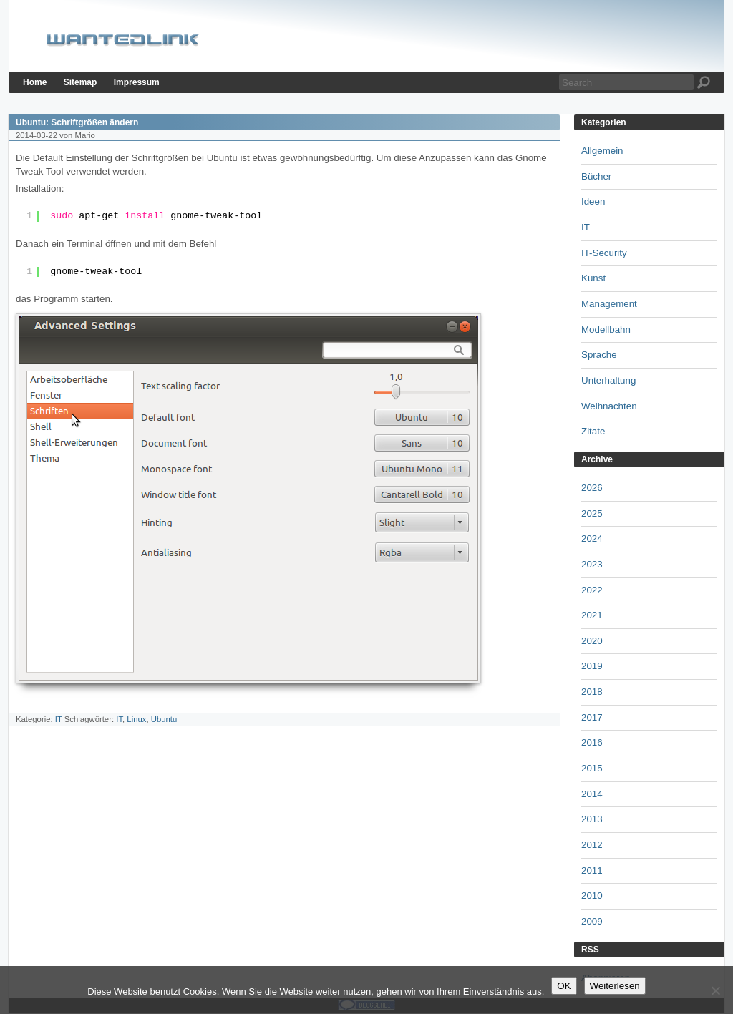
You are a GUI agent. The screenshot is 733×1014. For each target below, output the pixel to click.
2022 (592, 590)
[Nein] (715, 990)
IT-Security (604, 253)
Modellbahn (606, 329)
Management (609, 303)
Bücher (596, 176)
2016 (592, 742)
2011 (592, 870)
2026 (592, 487)
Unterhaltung (608, 380)
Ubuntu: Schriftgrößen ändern (77, 122)
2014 (592, 794)
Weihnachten (609, 406)
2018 (592, 691)
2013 (592, 819)
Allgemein (602, 150)
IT (58, 719)
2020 (592, 640)
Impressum (137, 82)
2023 (592, 564)
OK (564, 985)
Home (35, 82)
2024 (592, 538)
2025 (592, 513)
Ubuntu (164, 719)
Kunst (593, 278)
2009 (592, 921)
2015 (592, 768)
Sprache (599, 354)
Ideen (593, 201)
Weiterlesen (615, 985)
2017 (592, 717)
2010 (592, 895)
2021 (592, 615)
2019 (592, 665)
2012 (592, 844)
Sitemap (80, 82)
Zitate (593, 431)
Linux (136, 719)
